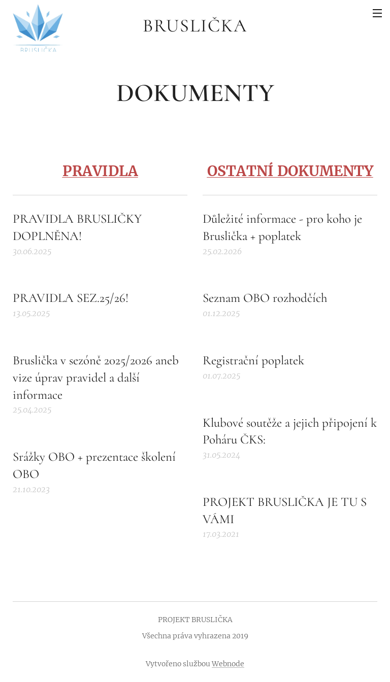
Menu (377, 13)
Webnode (228, 663)
